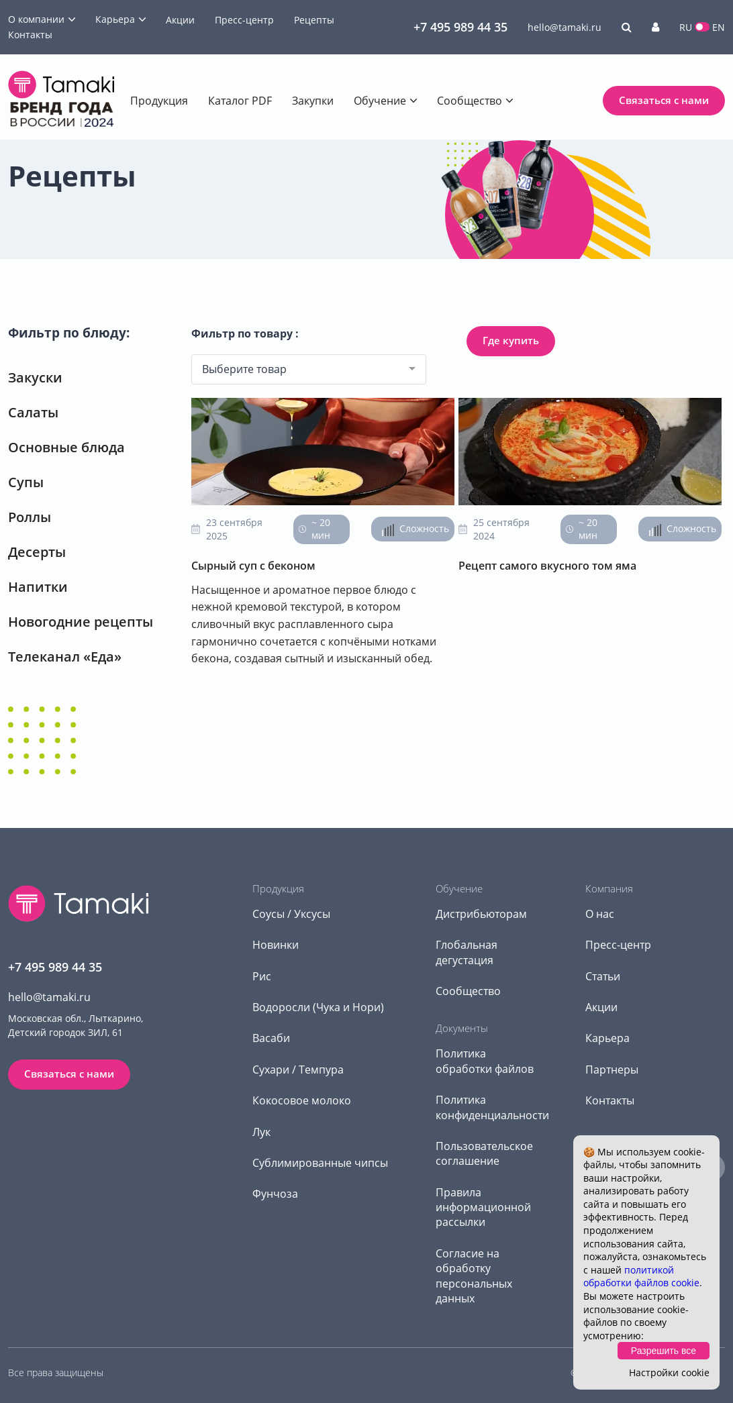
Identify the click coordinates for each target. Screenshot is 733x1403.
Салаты (33, 412)
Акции (180, 19)
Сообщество (469, 100)
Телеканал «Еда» (64, 656)
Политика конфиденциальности (492, 1107)
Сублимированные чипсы (320, 1162)
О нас (599, 913)
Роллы (29, 517)
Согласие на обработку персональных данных (474, 1276)
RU (685, 27)
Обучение (380, 100)
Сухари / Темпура (298, 1069)
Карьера (115, 19)
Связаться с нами (664, 100)
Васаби (271, 1038)
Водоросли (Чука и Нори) (318, 1007)
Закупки (313, 100)
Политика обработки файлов (485, 1061)
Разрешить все (663, 1350)
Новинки (275, 944)
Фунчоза (275, 1193)
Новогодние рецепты (80, 622)
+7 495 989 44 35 (460, 27)
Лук (261, 1132)
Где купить (511, 340)
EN (718, 27)
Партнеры (611, 1069)
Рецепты (314, 19)
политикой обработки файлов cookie (641, 1276)
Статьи (602, 976)
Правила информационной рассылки (483, 1207)
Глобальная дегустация (466, 952)
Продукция (159, 100)
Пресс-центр (244, 19)
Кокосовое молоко (301, 1100)
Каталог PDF (240, 100)
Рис (261, 976)
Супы (26, 482)
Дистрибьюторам (481, 913)
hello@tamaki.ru (564, 27)
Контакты (30, 34)
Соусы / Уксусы (291, 913)
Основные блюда (66, 447)
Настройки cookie (669, 1372)
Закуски (35, 377)
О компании (36, 19)
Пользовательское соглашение (484, 1153)
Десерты (37, 552)
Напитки (38, 587)
